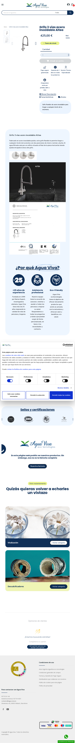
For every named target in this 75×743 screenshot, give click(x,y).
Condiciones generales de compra (49, 673)
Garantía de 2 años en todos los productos (55, 72)
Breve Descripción (47, 94)
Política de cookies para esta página (50, 682)
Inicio (5, 27)
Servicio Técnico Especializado (66, 71)
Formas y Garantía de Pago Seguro (50, 676)
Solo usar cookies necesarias (14, 395)
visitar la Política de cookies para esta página (24, 369)
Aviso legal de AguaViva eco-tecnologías (51, 669)
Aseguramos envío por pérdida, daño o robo (45, 86)
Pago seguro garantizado (45, 71)
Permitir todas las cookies (61, 395)
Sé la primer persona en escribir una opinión (37, 647)
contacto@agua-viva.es (8, 701)
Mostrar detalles (63, 388)
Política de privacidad (45, 686)
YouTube (7, 709)
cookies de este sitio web (14, 355)
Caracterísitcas (46, 97)
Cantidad (46, 49)
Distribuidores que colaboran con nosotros (52, 679)
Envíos (62, 97)
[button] (12, 43)
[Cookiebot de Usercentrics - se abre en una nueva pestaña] (64, 345)
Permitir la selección (37, 395)
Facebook (3, 709)
